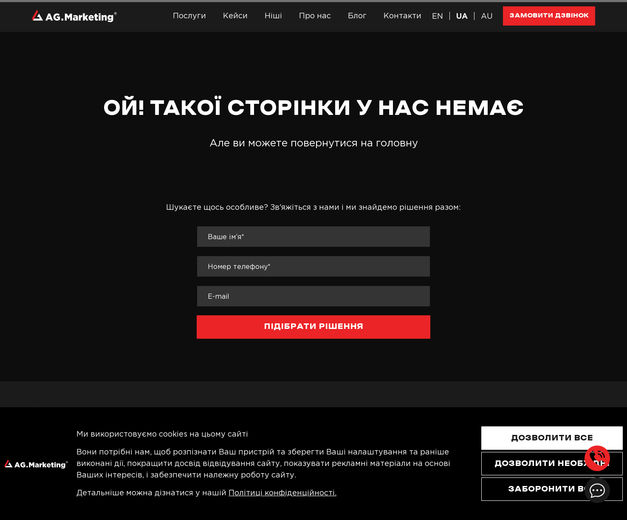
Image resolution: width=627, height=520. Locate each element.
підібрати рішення (313, 326)
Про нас (315, 15)
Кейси (235, 15)
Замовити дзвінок (549, 15)
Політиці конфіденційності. (282, 493)
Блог (357, 15)
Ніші (273, 15)
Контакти (402, 15)
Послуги (189, 15)
